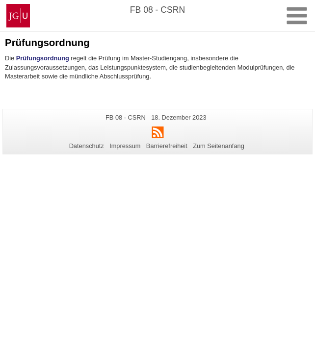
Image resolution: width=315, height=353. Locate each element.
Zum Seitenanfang (218, 146)
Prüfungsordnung (42, 58)
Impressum (124, 146)
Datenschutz (86, 146)
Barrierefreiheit (166, 146)
